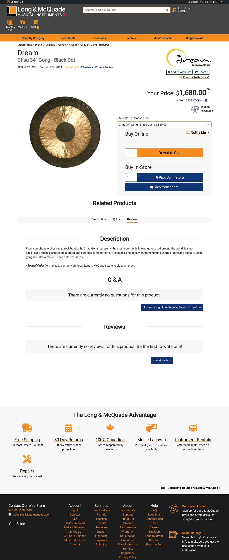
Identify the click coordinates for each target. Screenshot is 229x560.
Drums (38, 32)
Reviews (154, 506)
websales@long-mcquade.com (30, 480)
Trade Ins (101, 493)
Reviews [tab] (132, 206)
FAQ (154, 476)
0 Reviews (86, 55)
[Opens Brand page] (188, 45)
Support (101, 497)
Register (75, 480)
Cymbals (50, 32)
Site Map (154, 497)
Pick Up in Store (170, 165)
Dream (73, 32)
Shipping (101, 510)
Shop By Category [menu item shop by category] (33, 25)
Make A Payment (75, 493)
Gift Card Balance (75, 502)
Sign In (75, 476)
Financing (101, 502)
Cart (75, 485)
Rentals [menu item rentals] (131, 25)
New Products (101, 476)
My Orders (74, 497)
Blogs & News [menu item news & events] (194, 25)
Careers (154, 493)
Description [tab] (99, 206)
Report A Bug (154, 510)
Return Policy (127, 527)
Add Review (162, 347)
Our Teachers (127, 532)
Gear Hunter (68, 25)
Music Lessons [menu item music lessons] (162, 25)
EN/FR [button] (215, 1)
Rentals (101, 480)
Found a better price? (194, 64)
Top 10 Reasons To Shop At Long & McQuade (190, 454)
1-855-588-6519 (20, 476)
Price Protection (128, 510)
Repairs (101, 489)
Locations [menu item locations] (99, 25)
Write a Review (104, 54)
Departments (24, 32)
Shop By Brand (154, 502)
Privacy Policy (128, 523)
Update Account (75, 489)
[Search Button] (161, 12)
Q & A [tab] (116, 206)
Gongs (62, 32)
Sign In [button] (193, 1)
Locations (154, 480)
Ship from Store (164, 174)
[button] (220, 13)
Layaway (101, 506)
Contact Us (15, 1)
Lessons (101, 485)
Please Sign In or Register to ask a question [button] (172, 294)
